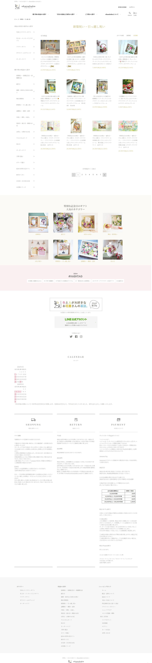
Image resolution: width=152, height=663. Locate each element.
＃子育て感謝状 (48, 269)
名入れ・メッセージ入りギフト (23, 35)
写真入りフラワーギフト (21, 31)
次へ (103, 174)
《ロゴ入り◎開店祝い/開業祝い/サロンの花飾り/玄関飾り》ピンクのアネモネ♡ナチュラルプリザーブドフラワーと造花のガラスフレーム (50, 61)
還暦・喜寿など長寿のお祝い (22, 72)
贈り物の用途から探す (39, 14)
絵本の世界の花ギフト (20, 120)
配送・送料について (106, 584)
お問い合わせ (104, 623)
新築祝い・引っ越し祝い (27, 19)
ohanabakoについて (111, 14)
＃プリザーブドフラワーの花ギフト (103, 269)
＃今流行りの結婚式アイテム (64, 269)
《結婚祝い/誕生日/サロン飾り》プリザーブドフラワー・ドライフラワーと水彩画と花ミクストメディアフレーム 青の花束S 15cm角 (76, 100)
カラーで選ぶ (18, 116)
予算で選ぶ (17, 112)
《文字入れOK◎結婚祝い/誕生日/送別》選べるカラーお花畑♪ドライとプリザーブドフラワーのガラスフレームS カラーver (76, 61)
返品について (104, 587)
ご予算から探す (90, 14)
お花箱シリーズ (18, 133)
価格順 (129, 35)
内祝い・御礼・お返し (20, 88)
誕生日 (16, 68)
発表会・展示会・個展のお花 (22, 92)
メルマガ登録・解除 (106, 603)
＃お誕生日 (119, 269)
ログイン (132, 7)
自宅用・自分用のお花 (20, 129)
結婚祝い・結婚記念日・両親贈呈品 (23, 63)
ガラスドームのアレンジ (21, 43)
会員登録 (103, 613)
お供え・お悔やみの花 (20, 96)
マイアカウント (105, 610)
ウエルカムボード (19, 100)
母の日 (16, 104)
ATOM (106, 607)
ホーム (16, 19)
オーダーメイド (18, 47)
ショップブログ (105, 600)
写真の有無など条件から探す (66, 14)
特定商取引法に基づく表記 (108, 593)
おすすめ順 (120, 35)
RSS (101, 607)
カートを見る (104, 620)
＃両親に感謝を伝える (34, 269)
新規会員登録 (122, 7)
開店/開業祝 (17, 76)
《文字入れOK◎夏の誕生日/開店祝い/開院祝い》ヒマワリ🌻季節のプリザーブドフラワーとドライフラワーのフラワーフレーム (50, 100)
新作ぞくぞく (18, 125)
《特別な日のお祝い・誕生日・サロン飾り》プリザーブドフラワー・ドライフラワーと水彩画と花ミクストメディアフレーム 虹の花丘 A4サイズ (51, 140)
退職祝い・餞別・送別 (20, 84)
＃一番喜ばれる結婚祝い (82, 269)
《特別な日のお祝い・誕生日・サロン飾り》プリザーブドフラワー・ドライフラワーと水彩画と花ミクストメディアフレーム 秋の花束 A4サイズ (77, 140)
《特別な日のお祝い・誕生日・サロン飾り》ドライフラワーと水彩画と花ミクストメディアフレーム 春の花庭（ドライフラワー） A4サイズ (101, 140)
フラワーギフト (18, 39)
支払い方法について (106, 590)
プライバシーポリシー (107, 597)
